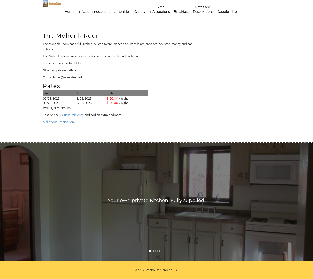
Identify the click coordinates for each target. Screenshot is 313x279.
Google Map (227, 12)
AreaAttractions (161, 9)
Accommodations (96, 12)
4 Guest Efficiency (72, 115)
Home (70, 12)
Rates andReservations (203, 9)
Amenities (122, 12)
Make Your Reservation (58, 122)
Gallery (139, 12)
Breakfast (181, 12)
